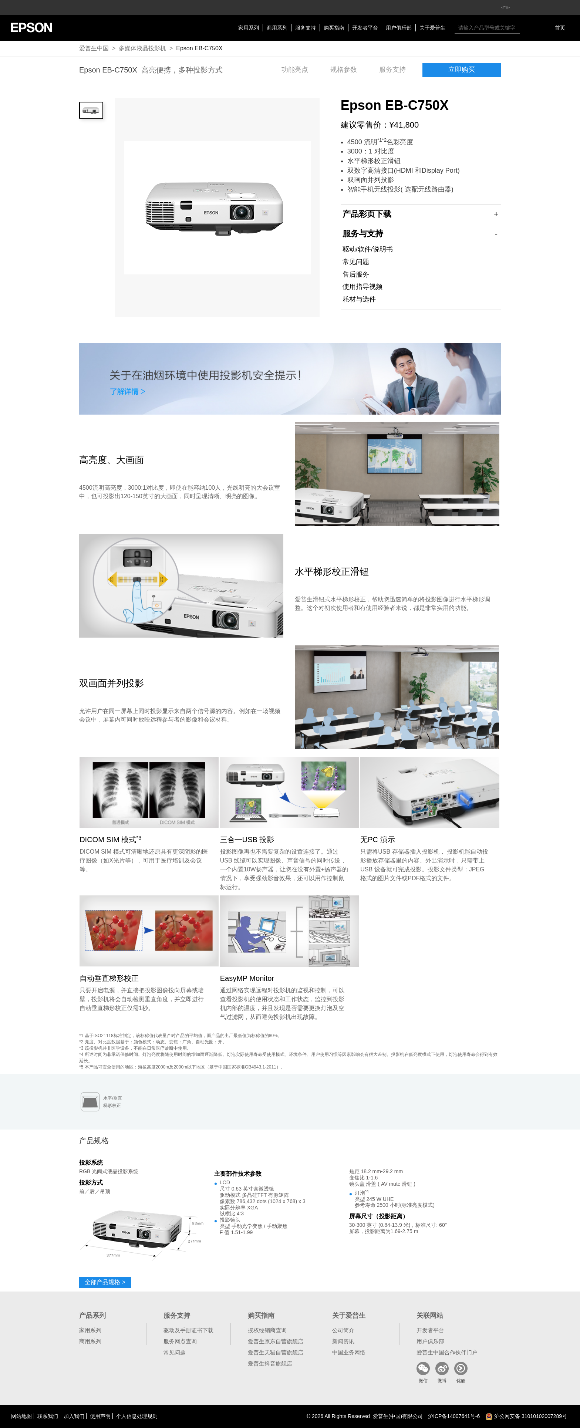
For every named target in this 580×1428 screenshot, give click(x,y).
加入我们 (74, 1416)
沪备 (454, 1416)
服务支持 (305, 28)
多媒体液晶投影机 (142, 48)
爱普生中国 (94, 48)
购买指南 (334, 28)
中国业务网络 (348, 1352)
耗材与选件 (359, 299)
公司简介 (343, 1330)
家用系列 (248, 28)
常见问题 (356, 262)
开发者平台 (365, 28)
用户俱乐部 (399, 28)
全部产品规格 (105, 1282)
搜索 (527, 27)
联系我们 (47, 1416)
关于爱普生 (432, 28)
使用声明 (100, 1416)
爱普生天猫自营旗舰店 (275, 1352)
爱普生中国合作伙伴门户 (447, 1352)
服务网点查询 (180, 1341)
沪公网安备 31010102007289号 (526, 1416)
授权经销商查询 (267, 1330)
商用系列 (277, 28)
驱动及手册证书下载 (188, 1330)
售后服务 (356, 274)
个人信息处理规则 (137, 1416)
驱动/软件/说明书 (368, 249)
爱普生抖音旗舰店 (270, 1363)
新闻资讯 (343, 1341)
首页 (560, 28)
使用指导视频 (362, 286)
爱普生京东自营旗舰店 (275, 1341)
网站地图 (21, 1416)
